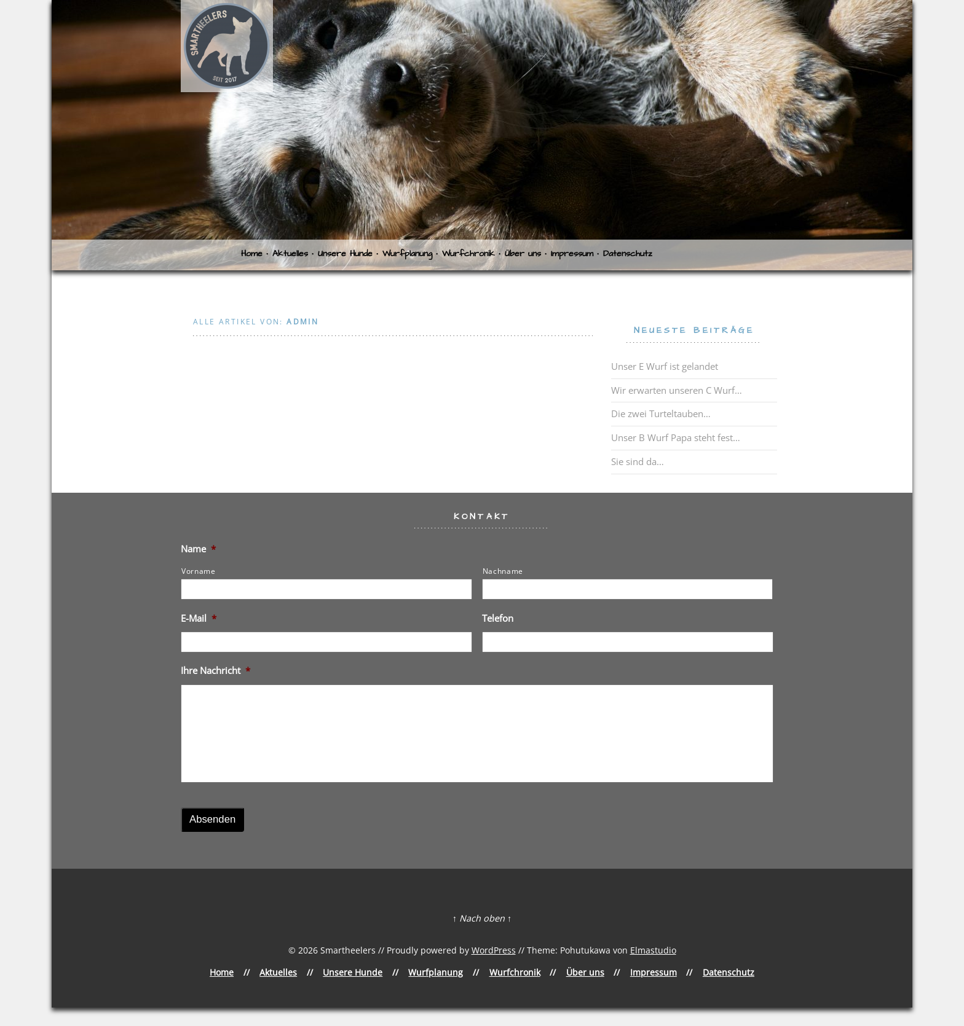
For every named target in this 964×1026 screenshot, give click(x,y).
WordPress (494, 950)
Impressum (572, 254)
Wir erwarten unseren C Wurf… (676, 390)
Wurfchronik (468, 254)
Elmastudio (653, 950)
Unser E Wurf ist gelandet (664, 366)
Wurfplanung (407, 254)
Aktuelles (290, 254)
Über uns (523, 254)
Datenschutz (627, 254)
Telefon (497, 618)
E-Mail (198, 618)
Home (252, 254)
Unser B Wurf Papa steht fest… (675, 437)
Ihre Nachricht (215, 670)
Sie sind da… (637, 461)
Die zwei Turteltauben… (661, 413)
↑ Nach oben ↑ (482, 918)
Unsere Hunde (345, 254)
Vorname (198, 571)
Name (198, 549)
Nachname (503, 571)
